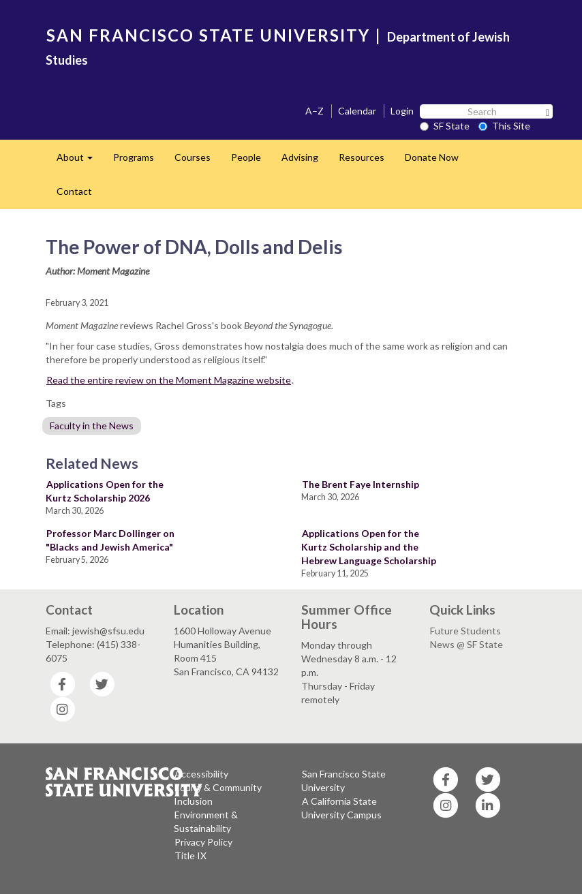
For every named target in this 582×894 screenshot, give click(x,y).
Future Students (465, 630)
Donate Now (432, 157)
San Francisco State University (343, 780)
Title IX (190, 855)
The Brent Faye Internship (360, 484)
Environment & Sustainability (206, 821)
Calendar (357, 111)
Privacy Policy (203, 842)
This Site (504, 126)
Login (402, 111)
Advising (299, 157)
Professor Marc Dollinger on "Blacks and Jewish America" (110, 540)
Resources (361, 157)
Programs (133, 157)
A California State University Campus (341, 807)
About (80, 161)
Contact (74, 191)
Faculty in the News (92, 425)
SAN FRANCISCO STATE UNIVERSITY (208, 35)
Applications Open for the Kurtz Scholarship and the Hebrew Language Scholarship (368, 546)
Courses (192, 157)
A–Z (314, 111)
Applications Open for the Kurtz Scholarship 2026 (105, 491)
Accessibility (201, 774)
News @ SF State (466, 644)
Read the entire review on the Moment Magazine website (168, 380)
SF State (445, 126)
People (246, 157)
